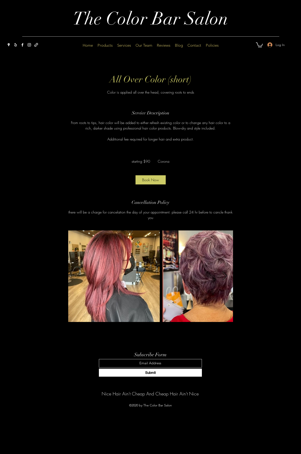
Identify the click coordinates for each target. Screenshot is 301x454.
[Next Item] (225, 276)
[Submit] (150, 373)
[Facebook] (22, 45)
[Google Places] (8, 45)
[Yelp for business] (15, 45)
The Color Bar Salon (150, 19)
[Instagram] (29, 45)
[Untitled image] (114, 276)
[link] (151, 179)
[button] (259, 45)
